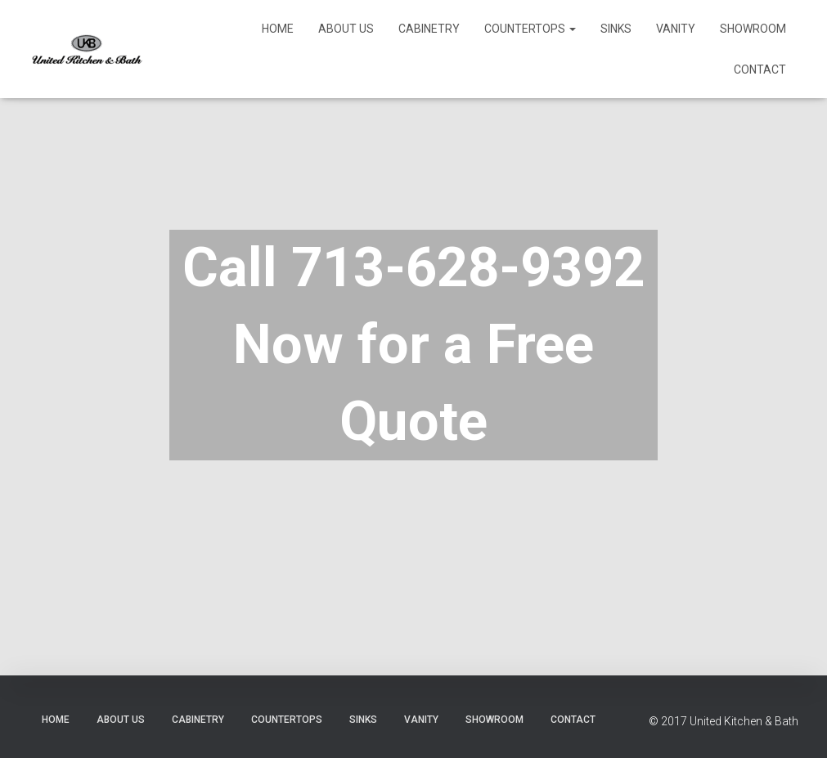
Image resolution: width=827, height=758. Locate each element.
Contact (760, 69)
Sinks (615, 28)
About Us (346, 28)
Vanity (675, 28)
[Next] (806, 351)
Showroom (753, 28)
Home (278, 28)
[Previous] (20, 351)
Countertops (530, 28)
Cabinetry (429, 28)
